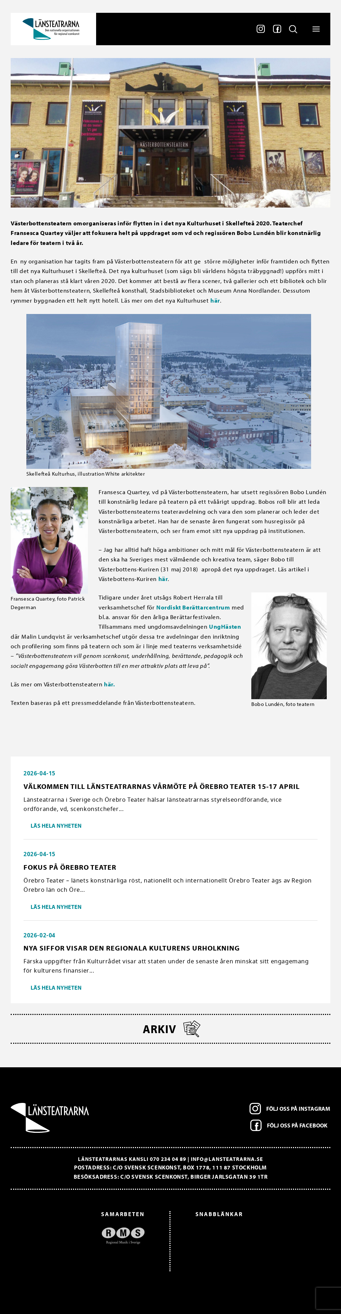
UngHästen (225, 626)
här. (109, 684)
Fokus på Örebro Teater (69, 867)
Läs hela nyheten (56, 825)
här (215, 300)
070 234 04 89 (168, 1159)
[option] (81, 1235)
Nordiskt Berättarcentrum (193, 607)
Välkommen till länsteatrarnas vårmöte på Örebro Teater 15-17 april (161, 786)
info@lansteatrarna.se (227, 1159)
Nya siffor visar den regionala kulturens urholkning (131, 947)
